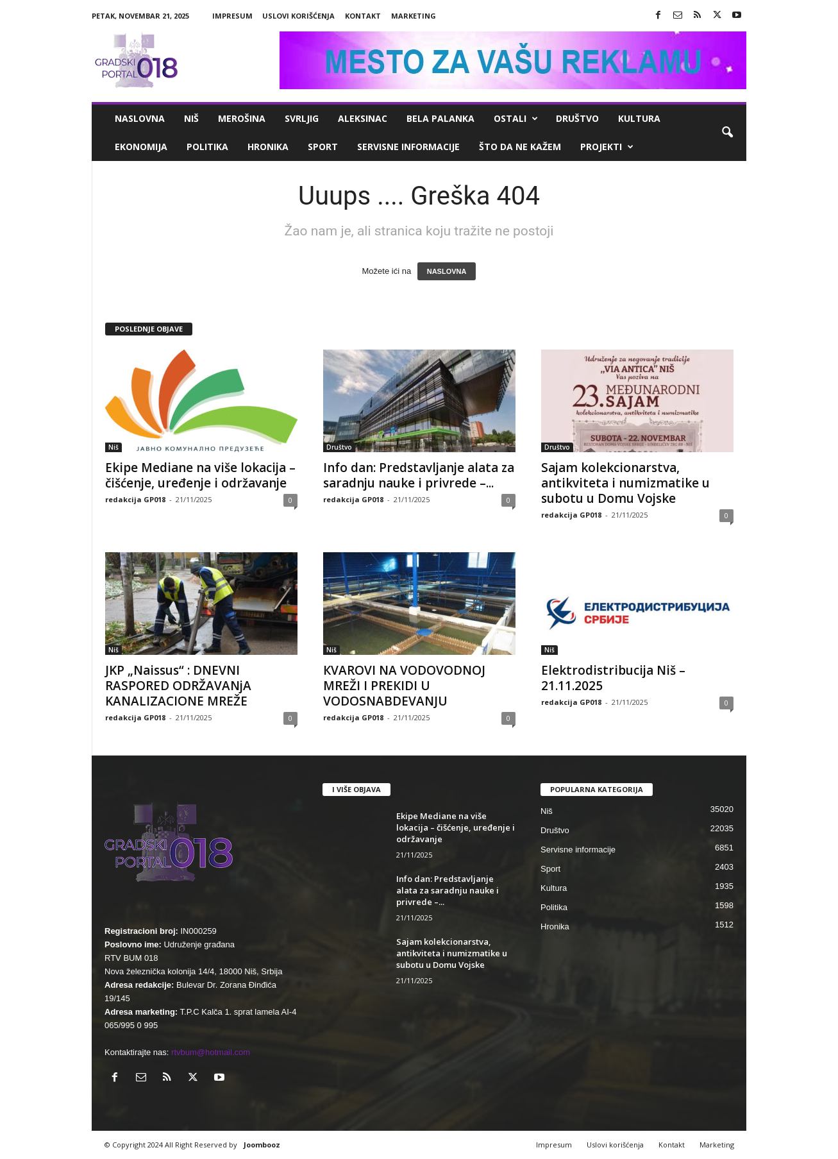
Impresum (232, 16)
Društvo (577, 118)
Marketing (413, 16)
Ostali (516, 119)
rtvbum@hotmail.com (210, 1052)
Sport (323, 146)
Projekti (606, 147)
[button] (727, 133)
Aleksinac (362, 118)
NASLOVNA (447, 271)
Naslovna (140, 118)
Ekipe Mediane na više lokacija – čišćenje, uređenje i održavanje (200, 475)
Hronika (268, 146)
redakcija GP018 (135, 499)
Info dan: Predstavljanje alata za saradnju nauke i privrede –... (418, 475)
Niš (191, 118)
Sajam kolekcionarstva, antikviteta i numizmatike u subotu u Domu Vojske (625, 483)
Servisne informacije (408, 146)
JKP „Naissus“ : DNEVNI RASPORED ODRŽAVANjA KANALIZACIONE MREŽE (178, 685)
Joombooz (262, 1144)
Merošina (241, 118)
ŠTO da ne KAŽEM (520, 146)
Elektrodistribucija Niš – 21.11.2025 (613, 678)
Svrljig (302, 118)
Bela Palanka (440, 118)
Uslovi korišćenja (298, 16)
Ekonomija (141, 146)
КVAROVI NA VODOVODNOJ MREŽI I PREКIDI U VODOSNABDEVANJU (404, 685)
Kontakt (363, 16)
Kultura (639, 118)
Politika (207, 146)
